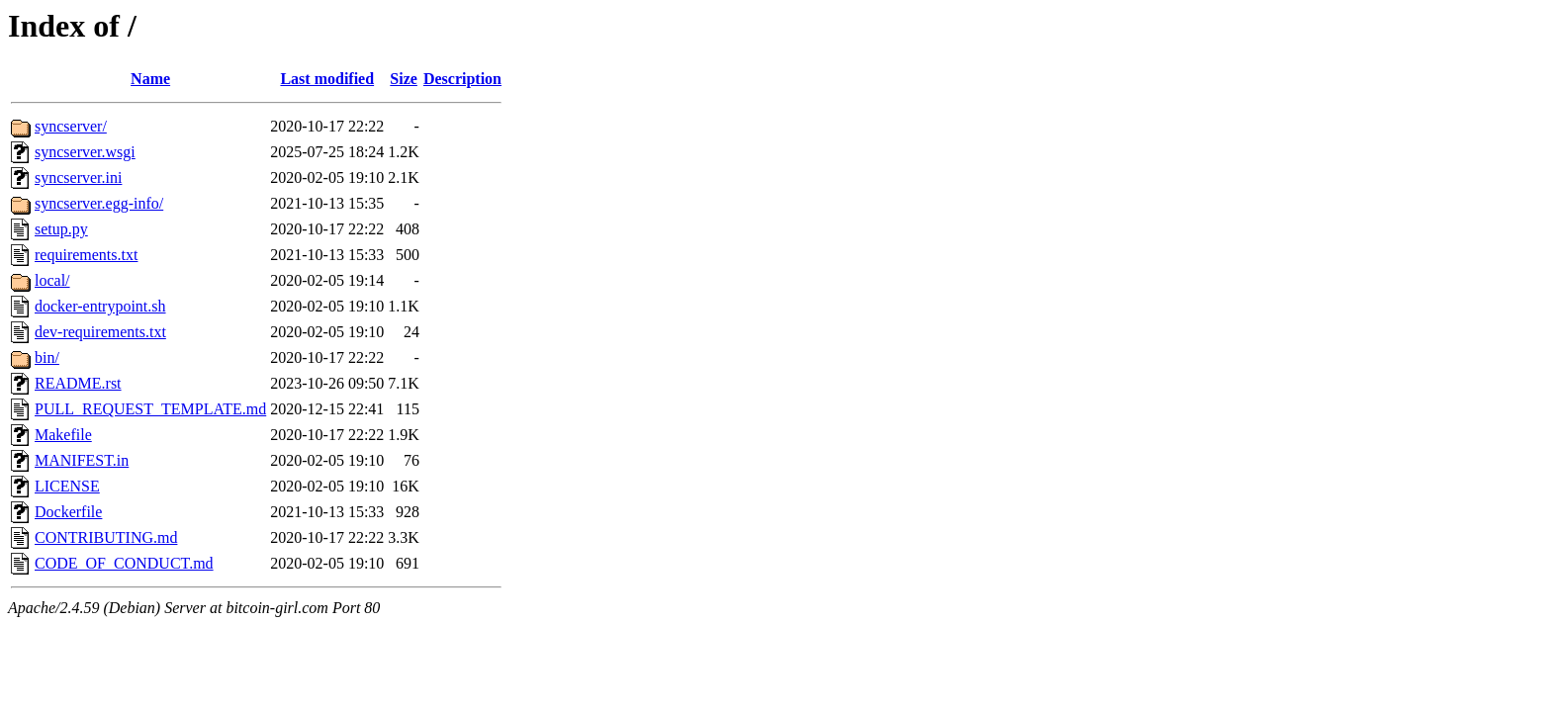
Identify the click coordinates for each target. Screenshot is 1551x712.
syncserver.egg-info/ (99, 203)
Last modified (327, 78)
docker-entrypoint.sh (100, 306)
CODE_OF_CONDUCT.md (124, 563)
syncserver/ (71, 126)
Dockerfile (68, 511)
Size (403, 78)
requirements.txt (86, 254)
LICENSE (67, 486)
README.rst (78, 383)
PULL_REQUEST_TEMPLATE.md (150, 408)
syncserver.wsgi (85, 151)
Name (150, 78)
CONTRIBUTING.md (106, 537)
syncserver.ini (78, 177)
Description (462, 78)
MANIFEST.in (82, 460)
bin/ (47, 357)
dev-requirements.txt (100, 331)
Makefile (63, 434)
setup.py (61, 229)
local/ (52, 280)
